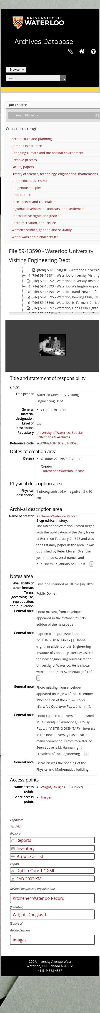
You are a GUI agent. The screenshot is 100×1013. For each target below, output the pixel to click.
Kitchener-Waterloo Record (63, 468)
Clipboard (70, 51)
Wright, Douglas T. (55, 785)
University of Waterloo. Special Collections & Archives (59, 432)
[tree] (54, 290)
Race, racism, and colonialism (34, 202)
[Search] (36, 78)
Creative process (24, 160)
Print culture (21, 195)
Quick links (93, 51)
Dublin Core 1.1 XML (33, 868)
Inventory (23, 846)
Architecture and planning (32, 139)
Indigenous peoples (27, 188)
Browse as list (27, 854)
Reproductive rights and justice (35, 216)
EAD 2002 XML (27, 876)
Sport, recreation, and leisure (34, 223)
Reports (21, 838)
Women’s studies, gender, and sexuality (42, 230)
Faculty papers (23, 167)
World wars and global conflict (35, 237)
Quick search (17, 105)
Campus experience (27, 146)
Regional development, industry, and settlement (48, 209)
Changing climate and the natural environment (47, 153)
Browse (15, 70)
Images (46, 795)
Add (17, 824)
